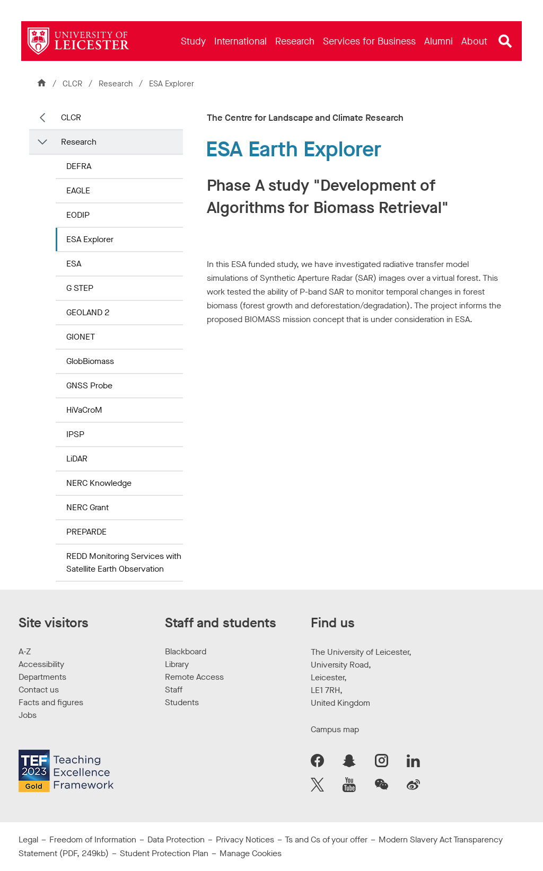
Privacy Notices (245, 839)
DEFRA (78, 166)
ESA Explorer (89, 239)
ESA (73, 263)
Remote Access (194, 676)
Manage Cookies (251, 853)
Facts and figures (51, 702)
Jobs (28, 715)
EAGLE (78, 190)
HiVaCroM (84, 409)
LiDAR (76, 458)
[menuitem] (193, 41)
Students (182, 702)
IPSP (75, 434)
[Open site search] (505, 41)
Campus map (335, 729)
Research (117, 83)
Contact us (39, 689)
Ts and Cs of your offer (326, 839)
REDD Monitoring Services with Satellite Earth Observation (123, 562)
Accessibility (41, 664)
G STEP (79, 288)
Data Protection (176, 839)
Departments (42, 676)
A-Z (25, 651)
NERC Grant (87, 507)
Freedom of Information (92, 839)
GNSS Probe (89, 385)
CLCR (72, 83)
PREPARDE (86, 531)
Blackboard (185, 651)
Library (177, 664)
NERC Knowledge (99, 482)
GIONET (80, 336)
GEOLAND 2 (88, 312)
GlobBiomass (90, 361)
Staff (173, 689)
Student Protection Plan (164, 853)
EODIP (78, 214)
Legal (28, 839)
